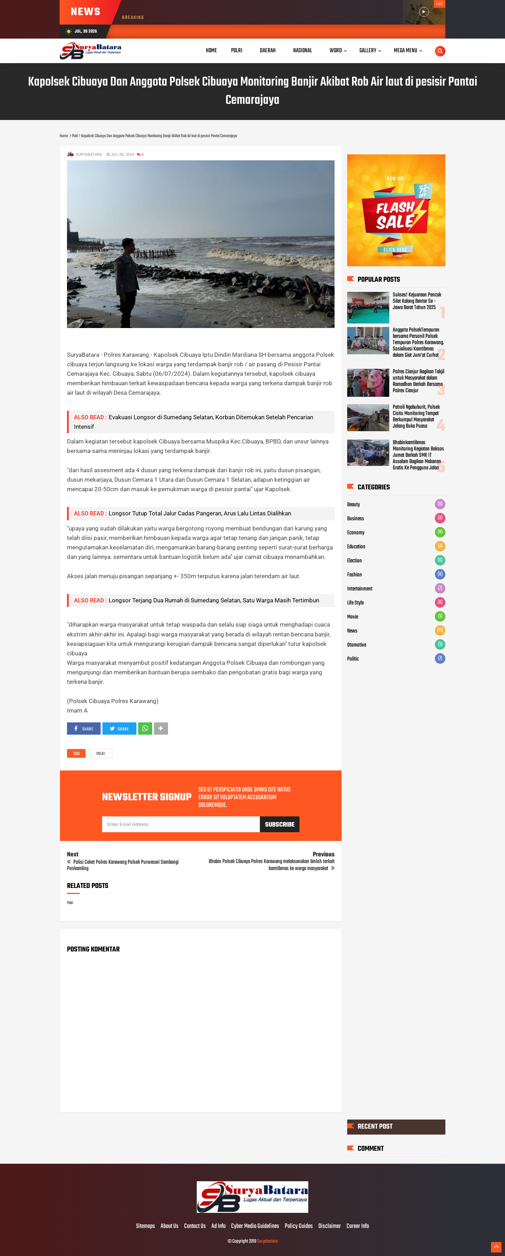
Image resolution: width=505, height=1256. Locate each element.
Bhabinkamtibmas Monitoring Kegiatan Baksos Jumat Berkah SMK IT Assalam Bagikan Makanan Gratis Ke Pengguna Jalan (418, 455)
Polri (100, 753)
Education (356, 547)
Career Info (357, 1226)
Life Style (355, 603)
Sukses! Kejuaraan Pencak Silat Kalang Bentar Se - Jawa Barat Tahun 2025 (417, 301)
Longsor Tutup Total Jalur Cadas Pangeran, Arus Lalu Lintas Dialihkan (200, 513)
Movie (352, 617)
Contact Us (195, 1226)
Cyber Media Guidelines (255, 1226)
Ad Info (218, 1226)
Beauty (353, 504)
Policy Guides (299, 1226)
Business (355, 518)
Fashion (354, 575)
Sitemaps (145, 1226)
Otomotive (356, 645)
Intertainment (359, 589)
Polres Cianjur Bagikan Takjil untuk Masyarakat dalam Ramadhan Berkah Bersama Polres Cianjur (418, 381)
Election (354, 561)
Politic (353, 659)
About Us (170, 1226)
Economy (355, 532)
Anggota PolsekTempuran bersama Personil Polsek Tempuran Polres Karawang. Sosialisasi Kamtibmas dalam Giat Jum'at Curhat (418, 343)
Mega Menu (405, 50)
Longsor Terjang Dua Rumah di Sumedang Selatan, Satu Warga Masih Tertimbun (214, 600)
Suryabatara (267, 1241)
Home (211, 50)
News (352, 631)
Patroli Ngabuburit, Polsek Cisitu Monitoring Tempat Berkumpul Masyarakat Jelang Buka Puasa (416, 417)
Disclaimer (329, 1226)
